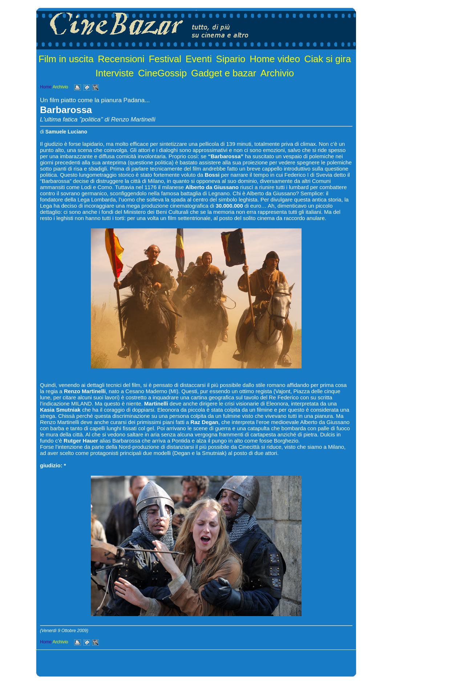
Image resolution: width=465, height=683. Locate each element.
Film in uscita (66, 58)
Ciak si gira (327, 58)
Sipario (231, 58)
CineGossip (162, 73)
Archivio (277, 73)
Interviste (115, 73)
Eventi (199, 58)
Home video (275, 58)
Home (46, 86)
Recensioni (121, 58)
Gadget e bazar (223, 73)
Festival (165, 58)
